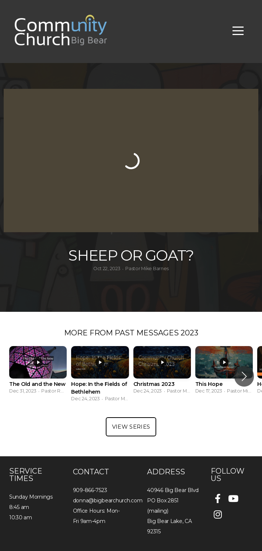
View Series (131, 426)
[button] (244, 376)
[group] (38, 372)
